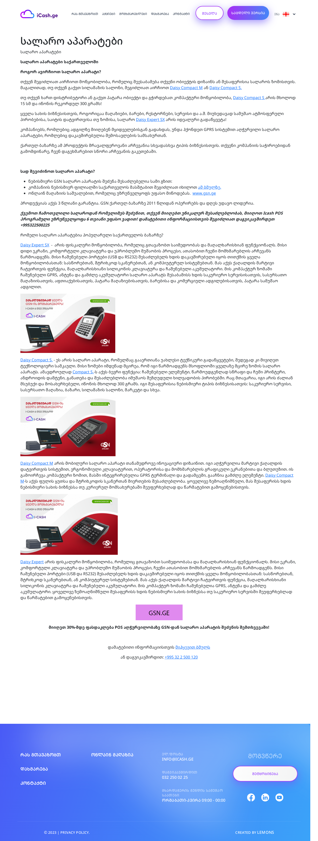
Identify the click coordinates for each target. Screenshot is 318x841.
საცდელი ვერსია (248, 12)
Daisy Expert (32, 561)
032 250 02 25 (175, 777)
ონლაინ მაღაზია (112, 755)
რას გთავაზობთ (85, 14)
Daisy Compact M (186, 87)
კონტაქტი (181, 14)
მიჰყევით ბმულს (192, 647)
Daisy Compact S (249, 97)
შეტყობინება (265, 773)
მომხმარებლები (133, 14)
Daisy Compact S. (225, 87)
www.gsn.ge (204, 193)
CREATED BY (254, 832)
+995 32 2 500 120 (181, 657)
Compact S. (83, 372)
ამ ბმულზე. (209, 187)
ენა (285, 14)
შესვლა (209, 13)
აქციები (108, 14)
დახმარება (160, 14)
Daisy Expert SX (150, 119)
